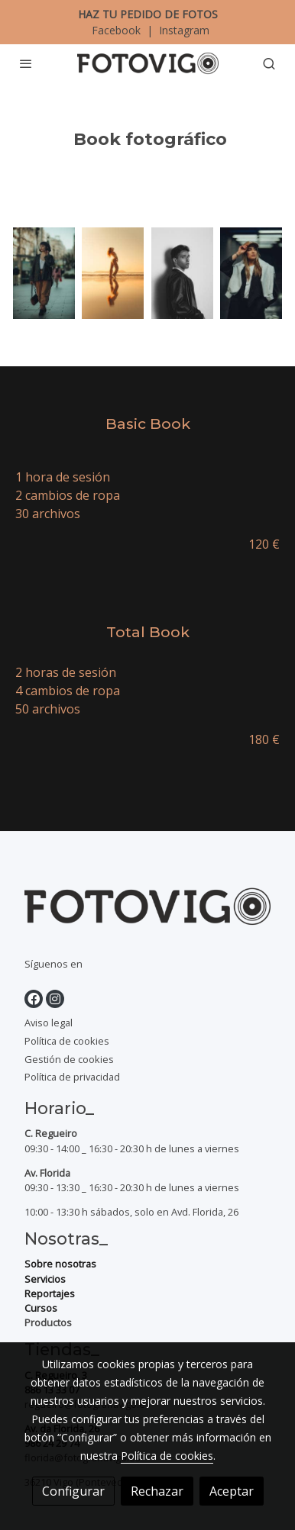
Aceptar (231, 1491)
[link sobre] (147, 910)
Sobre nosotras (60, 1264)
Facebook (118, 30)
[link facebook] (33, 999)
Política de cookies (66, 1041)
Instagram (182, 30)
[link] (148, 63)
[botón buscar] (269, 63)
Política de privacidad (72, 1077)
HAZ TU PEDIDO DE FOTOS (148, 14)
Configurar (73, 1491)
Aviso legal (48, 1022)
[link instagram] (55, 999)
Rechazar (157, 1491)
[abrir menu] (26, 63)
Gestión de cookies (69, 1059)
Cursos (40, 1308)
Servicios (45, 1279)
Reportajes (49, 1293)
